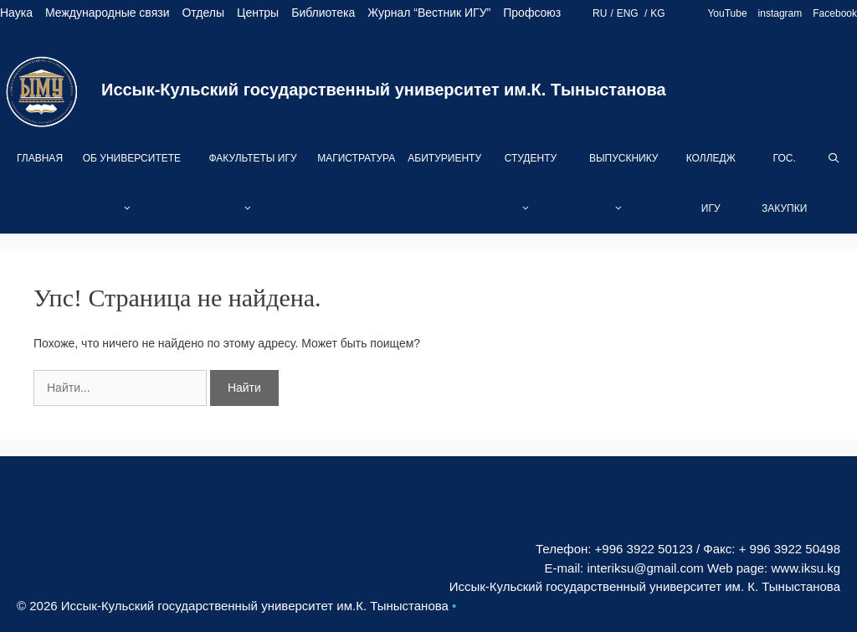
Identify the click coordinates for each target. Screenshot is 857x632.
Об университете (132, 193)
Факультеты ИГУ (252, 193)
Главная (40, 158)
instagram (780, 13)
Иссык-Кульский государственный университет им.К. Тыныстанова (383, 89)
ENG (629, 13)
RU (600, 13)
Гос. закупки (784, 183)
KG (657, 13)
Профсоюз (532, 12)
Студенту (531, 193)
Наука (16, 12)
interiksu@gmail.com (645, 568)
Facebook (835, 13)
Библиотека (323, 12)
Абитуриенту (444, 158)
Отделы (203, 12)
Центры (258, 12)
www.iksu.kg (805, 568)
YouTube (727, 13)
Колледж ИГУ (711, 183)
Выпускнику (624, 193)
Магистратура (356, 158)
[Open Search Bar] (834, 158)
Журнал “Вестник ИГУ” (428, 12)
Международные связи (107, 12)
